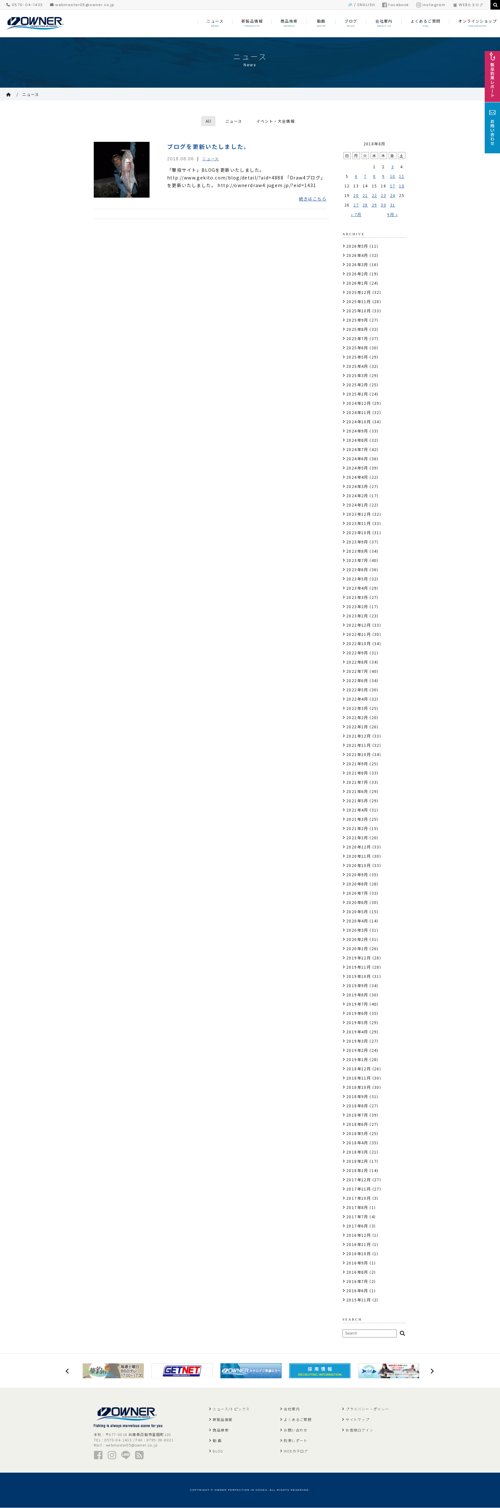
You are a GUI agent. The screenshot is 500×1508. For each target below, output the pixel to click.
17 (392, 185)
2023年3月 (357, 597)
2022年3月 (357, 708)
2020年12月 (358, 846)
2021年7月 (357, 782)
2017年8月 (357, 1207)
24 (392, 195)
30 (383, 205)
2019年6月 (357, 1013)
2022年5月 (357, 689)
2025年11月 (358, 301)
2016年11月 (358, 1244)
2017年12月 (358, 1179)
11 (401, 176)
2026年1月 (357, 283)
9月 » (392, 214)
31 (392, 205)
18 (401, 185)
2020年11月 (358, 856)
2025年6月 (357, 347)
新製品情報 (222, 1419)
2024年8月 (357, 440)
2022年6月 (357, 680)
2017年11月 (358, 1188)
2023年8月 (357, 551)
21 (365, 195)
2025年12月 (358, 292)
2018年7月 (357, 1115)
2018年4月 (357, 1142)
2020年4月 (357, 920)
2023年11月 (358, 523)
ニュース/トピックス (231, 1409)
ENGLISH (366, 4)
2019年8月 (357, 994)
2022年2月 (357, 717)
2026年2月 (357, 273)
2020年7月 (357, 893)
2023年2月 (357, 606)
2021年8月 (357, 773)
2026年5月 (357, 246)
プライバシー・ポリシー (367, 1409)
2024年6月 (357, 458)
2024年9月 (357, 430)
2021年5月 (357, 800)
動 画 (217, 1440)
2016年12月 (358, 1235)
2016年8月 (357, 1272)
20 (356, 195)
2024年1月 (357, 504)
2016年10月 (358, 1253)
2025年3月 (357, 375)
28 (365, 205)
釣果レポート (295, 1440)
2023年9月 (357, 541)
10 (392, 176)
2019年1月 (357, 1059)
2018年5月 (357, 1133)
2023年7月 (357, 560)
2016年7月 (357, 1281)
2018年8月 (357, 1105)
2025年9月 (357, 320)
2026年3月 (357, 264)
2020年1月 (357, 948)
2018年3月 (357, 1152)
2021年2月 (357, 828)
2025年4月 (357, 366)
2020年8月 (357, 883)
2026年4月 (357, 255)
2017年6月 (357, 1225)
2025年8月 (357, 329)
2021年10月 (358, 754)
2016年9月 (357, 1262)
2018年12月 (358, 1068)
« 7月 (356, 214)
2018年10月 (358, 1087)
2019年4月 (357, 1031)
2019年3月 (357, 1041)
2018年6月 (357, 1124)
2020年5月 (357, 911)
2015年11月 (358, 1299)
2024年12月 (358, 403)
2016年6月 (357, 1290)
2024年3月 (357, 486)
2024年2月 (357, 495)
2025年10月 (358, 310)
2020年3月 (357, 930)
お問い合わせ (295, 1430)
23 (383, 195)
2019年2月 (357, 1050)
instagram (431, 4)
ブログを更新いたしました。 (208, 146)
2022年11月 (358, 634)
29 (374, 205)
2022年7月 (357, 671)
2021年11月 (358, 745)
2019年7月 (357, 1004)
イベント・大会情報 (275, 121)
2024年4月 (357, 477)
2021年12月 (358, 736)
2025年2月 (357, 384)
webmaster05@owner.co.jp (82, 4)
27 (356, 205)
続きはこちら (313, 199)
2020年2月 (357, 939)
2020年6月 (357, 902)
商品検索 (221, 1430)
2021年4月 (357, 809)
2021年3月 (357, 819)
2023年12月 (358, 514)
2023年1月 (357, 615)
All (208, 121)
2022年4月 (357, 699)
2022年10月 (358, 643)
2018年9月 (357, 1096)
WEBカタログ (467, 4)
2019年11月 (358, 967)
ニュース (30, 94)
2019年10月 (358, 976)
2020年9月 (357, 874)
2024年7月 (357, 449)
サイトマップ (357, 1419)
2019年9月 (357, 985)
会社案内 (292, 1409)
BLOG (218, 1451)
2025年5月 (357, 357)
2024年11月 (358, 412)
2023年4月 (357, 588)
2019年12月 (358, 957)
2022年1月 (357, 726)
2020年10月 (358, 865)
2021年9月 (357, 763)
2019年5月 (357, 1022)
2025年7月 (357, 338)
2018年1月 (357, 1170)
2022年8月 (357, 662)
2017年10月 (358, 1198)
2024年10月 (358, 421)
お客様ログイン (359, 1430)
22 (374, 195)
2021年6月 (357, 791)
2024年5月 (357, 467)
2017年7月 (357, 1216)
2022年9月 (357, 652)
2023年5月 (357, 578)
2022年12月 (358, 625)
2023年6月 (357, 569)
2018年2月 (357, 1161)
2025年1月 (357, 394)
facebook (395, 4)
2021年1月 (357, 837)
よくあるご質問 (298, 1419)
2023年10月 (358, 532)
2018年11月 (358, 1078)
